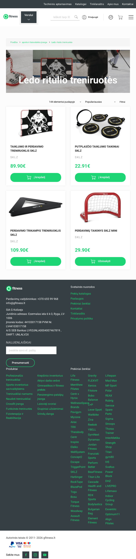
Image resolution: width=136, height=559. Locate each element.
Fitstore (92, 390)
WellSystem (78, 452)
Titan (108, 452)
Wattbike (93, 414)
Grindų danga (45, 413)
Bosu (74, 496)
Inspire (75, 442)
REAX (108, 395)
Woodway (77, 511)
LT (111, 17)
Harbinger (76, 477)
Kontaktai (127, 4)
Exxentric (110, 509)
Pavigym (76, 412)
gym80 (109, 457)
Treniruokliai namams (19, 393)
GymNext (93, 434)
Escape (75, 462)
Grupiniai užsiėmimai (50, 408)
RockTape (77, 482)
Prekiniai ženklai (80, 303)
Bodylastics (95, 504)
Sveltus (109, 467)
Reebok (92, 424)
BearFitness (95, 472)
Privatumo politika (82, 318)
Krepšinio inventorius (50, 375)
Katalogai (80, 4)
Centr (74, 437)
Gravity (92, 375)
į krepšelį (39, 177)
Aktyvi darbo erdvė (48, 380)
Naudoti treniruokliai (18, 398)
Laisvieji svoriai (46, 403)
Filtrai (122, 102)
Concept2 (76, 457)
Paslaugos (77, 298)
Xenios (92, 385)
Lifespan (110, 375)
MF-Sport (111, 385)
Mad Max (111, 380)
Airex (74, 422)
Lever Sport (95, 409)
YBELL (92, 429)
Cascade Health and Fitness (94, 486)
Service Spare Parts (109, 409)
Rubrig (109, 400)
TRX (73, 427)
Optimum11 (112, 514)
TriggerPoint (78, 467)
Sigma (109, 418)
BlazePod (76, 487)
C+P (90, 404)
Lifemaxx (111, 491)
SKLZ (74, 472)
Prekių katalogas (81, 293)
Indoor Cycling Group (109, 500)
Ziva (90, 419)
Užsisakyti (103, 261)
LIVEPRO (110, 486)
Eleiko (74, 447)
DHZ (108, 481)
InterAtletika (112, 437)
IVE (107, 462)
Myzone (75, 417)
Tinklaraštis (97, 4)
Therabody (77, 432)
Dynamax (94, 439)
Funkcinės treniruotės (19, 408)
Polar (108, 390)
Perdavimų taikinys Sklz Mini (96, 230)
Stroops (110, 423)
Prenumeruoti (20, 362)
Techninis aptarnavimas (58, 4)
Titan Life (94, 477)
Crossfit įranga (15, 403)
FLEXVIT (93, 380)
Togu (74, 491)
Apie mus (113, 4)
